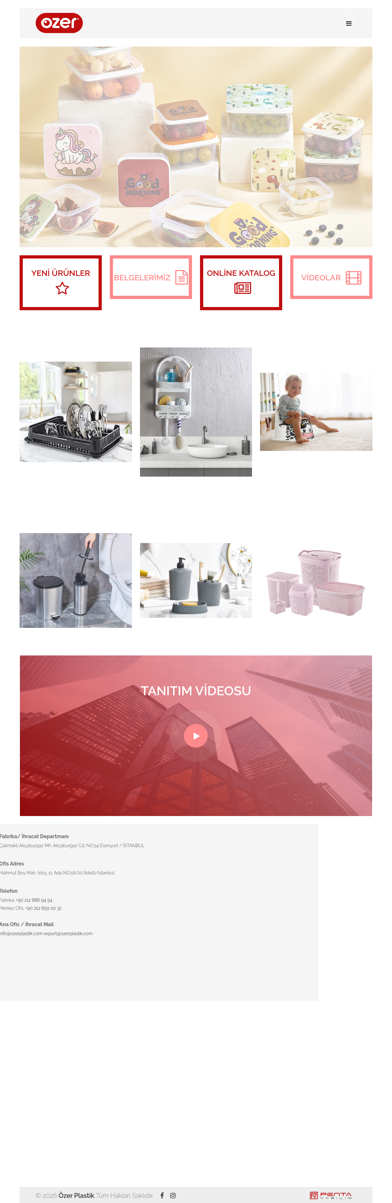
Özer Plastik (76, 1195)
